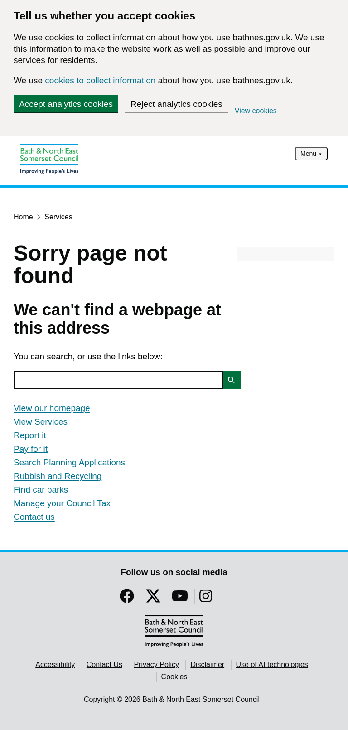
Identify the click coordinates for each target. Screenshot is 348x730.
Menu (308, 153)
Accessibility (55, 664)
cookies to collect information (100, 80)
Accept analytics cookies (66, 104)
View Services (41, 421)
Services (58, 217)
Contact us (34, 517)
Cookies (174, 677)
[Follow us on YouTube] (180, 599)
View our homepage (52, 408)
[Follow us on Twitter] (153, 599)
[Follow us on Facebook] (127, 599)
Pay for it (31, 449)
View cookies (256, 111)
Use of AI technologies (272, 664)
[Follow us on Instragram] (205, 599)
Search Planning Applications (69, 462)
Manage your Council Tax (62, 503)
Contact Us (104, 664)
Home (23, 217)
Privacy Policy (156, 664)
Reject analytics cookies (176, 104)
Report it (30, 435)
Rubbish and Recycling (58, 476)
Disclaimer (207, 664)
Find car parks (41, 489)
